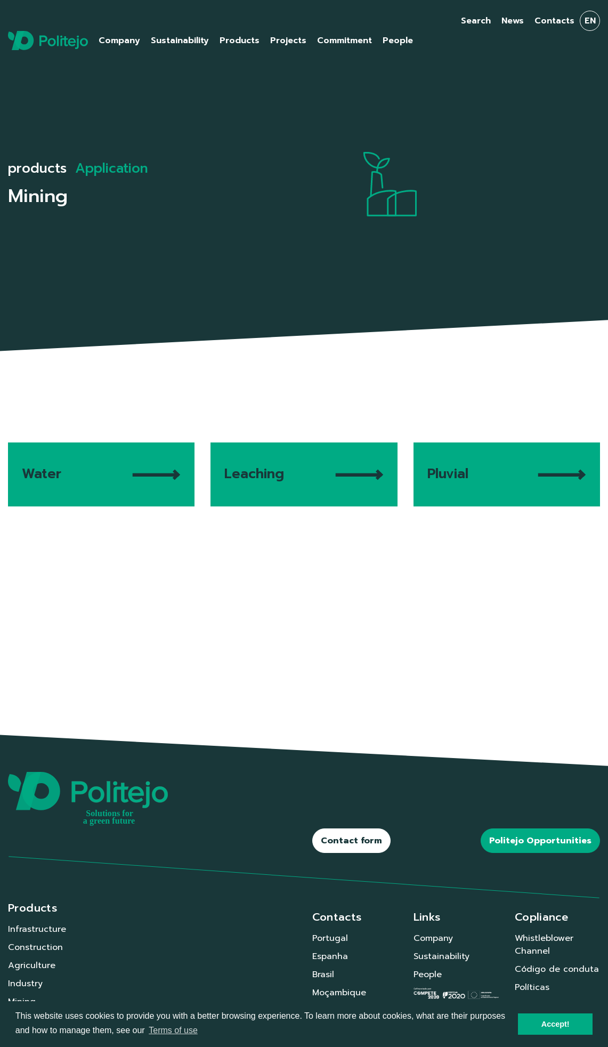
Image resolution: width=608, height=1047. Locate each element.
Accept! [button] (555, 1024)
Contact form (351, 840)
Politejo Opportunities (540, 840)
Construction (35, 947)
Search (476, 20)
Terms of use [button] (173, 1030)
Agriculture (31, 965)
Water (101, 474)
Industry (25, 983)
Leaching (303, 474)
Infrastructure (37, 929)
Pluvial (506, 474)
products (37, 168)
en (590, 20)
